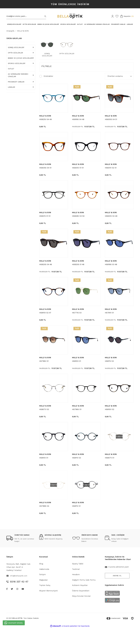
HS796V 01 (44, 361)
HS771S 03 (76, 313)
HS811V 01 (76, 506)
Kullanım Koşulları (80, 585)
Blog (41, 564)
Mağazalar (43, 580)
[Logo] (70, 16)
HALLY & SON (23, 31)
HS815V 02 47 (45, 313)
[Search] (26, 16)
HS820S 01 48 (78, 264)
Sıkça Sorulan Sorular (81, 596)
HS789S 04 (44, 506)
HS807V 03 (44, 409)
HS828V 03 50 (78, 216)
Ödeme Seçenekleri (80, 591)
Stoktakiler (48, 76)
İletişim (42, 574)
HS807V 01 (109, 458)
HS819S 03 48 (111, 264)
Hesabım (76, 574)
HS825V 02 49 (111, 216)
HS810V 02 (109, 409)
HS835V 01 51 (78, 168)
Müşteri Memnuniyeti (48, 591)
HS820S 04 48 (45, 264)
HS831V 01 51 (44, 216)
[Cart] (127, 16)
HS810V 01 (76, 361)
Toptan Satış (44, 585)
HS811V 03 (109, 361)
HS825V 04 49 (45, 119)
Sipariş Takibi (77, 564)
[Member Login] (112, 16)
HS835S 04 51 (111, 119)
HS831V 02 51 (110, 168)
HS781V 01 (109, 313)
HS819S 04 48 (78, 119)
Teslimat (76, 569)
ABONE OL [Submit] (117, 576)
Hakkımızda (44, 569)
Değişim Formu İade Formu (84, 580)
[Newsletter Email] (119, 568)
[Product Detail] (77, 86)
